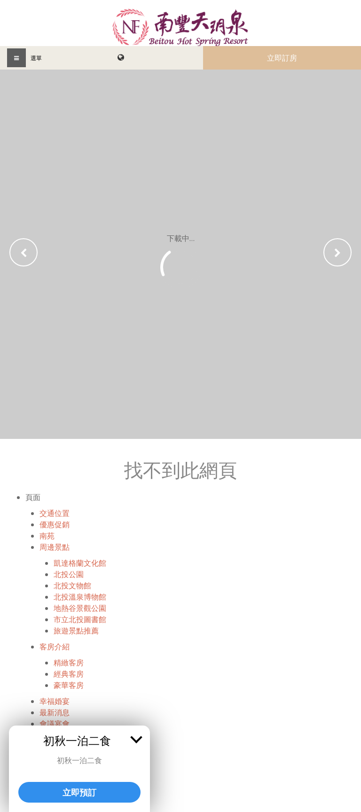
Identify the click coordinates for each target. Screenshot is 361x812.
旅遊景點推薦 (76, 630)
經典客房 (69, 674)
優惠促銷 (54, 524)
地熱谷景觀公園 (80, 608)
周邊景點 (54, 547)
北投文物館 (72, 585)
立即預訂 (79, 792)
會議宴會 (54, 723)
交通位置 (54, 513)
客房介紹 (54, 646)
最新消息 (54, 712)
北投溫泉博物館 (80, 597)
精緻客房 (69, 662)
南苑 (47, 536)
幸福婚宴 (54, 701)
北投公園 (69, 574)
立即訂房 (282, 58)
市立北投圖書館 (80, 619)
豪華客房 (69, 685)
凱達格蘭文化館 (80, 563)
